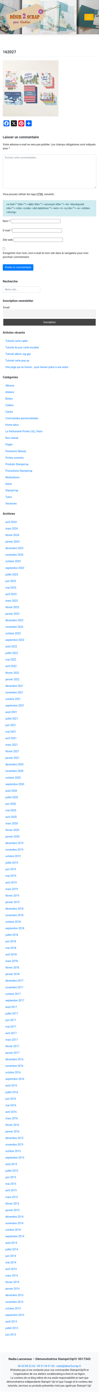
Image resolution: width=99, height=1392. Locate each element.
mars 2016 (11, 1118)
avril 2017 (11, 1033)
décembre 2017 (14, 980)
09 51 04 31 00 (45, 1366)
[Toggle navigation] (88, 17)
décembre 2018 (14, 908)
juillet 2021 (11, 718)
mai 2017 (10, 1026)
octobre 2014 (13, 1229)
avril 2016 (11, 1111)
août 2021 (11, 712)
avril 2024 (11, 522)
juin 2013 (10, 1334)
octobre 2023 (13, 561)
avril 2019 (11, 882)
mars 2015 (11, 1197)
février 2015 (12, 1203)
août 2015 (11, 1164)
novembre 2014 (14, 1223)
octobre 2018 (13, 921)
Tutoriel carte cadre (16, 340)
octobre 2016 (13, 1072)
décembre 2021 (14, 685)
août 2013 (11, 1321)
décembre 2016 (14, 1059)
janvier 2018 (12, 974)
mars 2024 (11, 528)
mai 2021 (10, 731)
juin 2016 (10, 1098)
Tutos (8, 496)
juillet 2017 (11, 1013)
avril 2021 (11, 738)
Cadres (9, 405)
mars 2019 (11, 889)
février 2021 (12, 751)
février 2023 (12, 607)
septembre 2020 (14, 784)
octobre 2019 (13, 856)
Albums (9, 385)
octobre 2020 (13, 777)
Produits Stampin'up (17, 464)
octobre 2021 (13, 698)
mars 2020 (11, 823)
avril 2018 (11, 954)
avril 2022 (11, 666)
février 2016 (12, 1124)
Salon (8, 483)
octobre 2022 (13, 633)
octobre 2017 (13, 993)
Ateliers (9, 392)
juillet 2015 (11, 1170)
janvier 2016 (12, 1131)
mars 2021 (11, 744)
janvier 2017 (12, 1052)
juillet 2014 (11, 1249)
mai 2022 (10, 659)
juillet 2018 (11, 934)
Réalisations (12, 477)
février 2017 (12, 1046)
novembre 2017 (14, 987)
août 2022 (11, 646)
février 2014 (12, 1282)
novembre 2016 (14, 1065)
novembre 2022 (14, 626)
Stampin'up (11, 490)
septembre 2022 (14, 639)
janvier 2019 (12, 902)
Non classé (11, 437)
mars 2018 (11, 961)
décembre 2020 (14, 764)
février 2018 (12, 967)
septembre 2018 (14, 928)
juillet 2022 (11, 653)
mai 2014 (10, 1262)
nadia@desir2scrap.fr (68, 1366)
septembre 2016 (14, 1078)
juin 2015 (10, 1177)
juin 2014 (10, 1255)
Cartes (9, 411)
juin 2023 (10, 581)
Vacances (11, 503)
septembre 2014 (14, 1236)
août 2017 (11, 1006)
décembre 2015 (14, 1138)
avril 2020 (11, 816)
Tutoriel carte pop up (17, 360)
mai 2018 (10, 947)
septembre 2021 (14, 705)
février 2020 (12, 830)
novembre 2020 (14, 770)
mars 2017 (11, 1039)
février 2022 (12, 672)
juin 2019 (10, 869)
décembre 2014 (14, 1216)
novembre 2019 (14, 849)
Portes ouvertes (14, 457)
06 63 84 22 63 (26, 1366)
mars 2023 (11, 600)
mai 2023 (10, 587)
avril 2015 (11, 1190)
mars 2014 (11, 1275)
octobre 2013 (13, 1308)
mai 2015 (10, 1183)
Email (6, 307)
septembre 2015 (14, 1157)
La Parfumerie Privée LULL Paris (23, 431)
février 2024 (12, 535)
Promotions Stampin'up (18, 470)
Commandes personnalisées (21, 418)
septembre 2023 (14, 567)
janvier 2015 (12, 1210)
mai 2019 (10, 875)
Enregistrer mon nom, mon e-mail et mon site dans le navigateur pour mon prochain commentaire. (45, 255)
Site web (8, 239)
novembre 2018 (14, 915)
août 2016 (11, 1085)
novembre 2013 (14, 1301)
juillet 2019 (11, 862)
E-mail (7, 230)
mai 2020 (10, 810)
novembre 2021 (14, 692)
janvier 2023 (12, 613)
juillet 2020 (11, 797)
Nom (6, 221)
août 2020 (11, 790)
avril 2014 (11, 1269)
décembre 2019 (14, 843)
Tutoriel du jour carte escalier (22, 347)
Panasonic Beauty (15, 451)
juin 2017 (10, 1020)
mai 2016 (10, 1105)
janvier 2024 (12, 541)
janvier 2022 (12, 679)
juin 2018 (10, 941)
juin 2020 (10, 803)
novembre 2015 (14, 1144)
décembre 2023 (14, 548)
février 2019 (12, 895)
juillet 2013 (11, 1328)
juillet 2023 (11, 574)
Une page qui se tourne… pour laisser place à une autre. (37, 367)
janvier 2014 (12, 1288)
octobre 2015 (13, 1151)
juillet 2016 (11, 1092)
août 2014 (11, 1242)
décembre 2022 (14, 620)
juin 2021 (10, 725)
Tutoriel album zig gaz (18, 353)
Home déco (12, 424)
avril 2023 (11, 594)
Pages (9, 444)
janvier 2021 (12, 757)
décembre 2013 (14, 1295)
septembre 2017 (14, 1000)
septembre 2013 (14, 1315)
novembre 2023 (14, 554)
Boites (9, 398)
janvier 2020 (12, 836)
